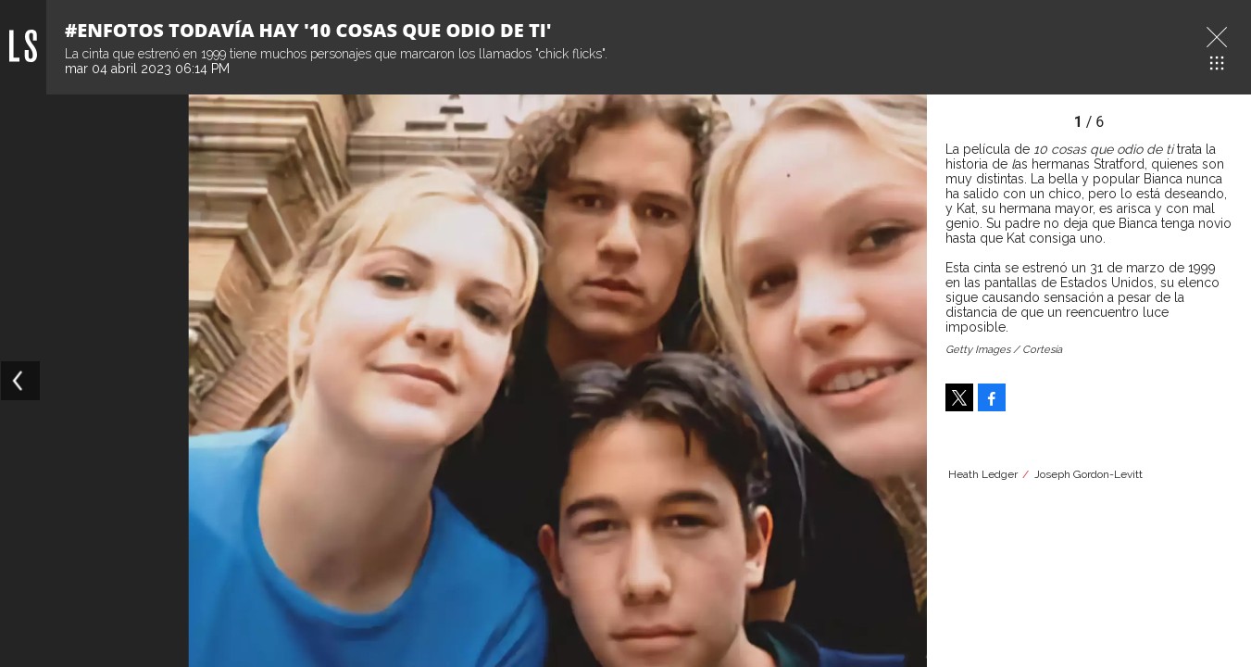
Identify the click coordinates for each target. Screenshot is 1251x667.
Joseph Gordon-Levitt (1088, 474)
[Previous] (20, 380)
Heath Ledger (983, 474)
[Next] (906, 380)
